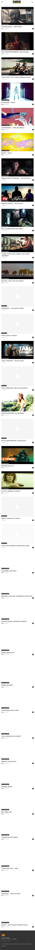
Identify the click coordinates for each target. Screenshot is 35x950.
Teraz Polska (4, 305)
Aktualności (4, 385)
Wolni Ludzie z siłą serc (9, 335)
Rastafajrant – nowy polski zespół (12, 308)
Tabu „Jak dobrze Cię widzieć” (11, 736)
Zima (2, 28)
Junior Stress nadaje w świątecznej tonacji (15, 545)
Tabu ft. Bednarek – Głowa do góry (12, 361)
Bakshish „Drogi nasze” (8, 761)
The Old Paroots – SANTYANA (11, 27)
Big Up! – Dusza (6, 153)
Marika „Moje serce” (8, 652)
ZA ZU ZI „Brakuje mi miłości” (11, 491)
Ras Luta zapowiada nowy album (12, 228)
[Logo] (17, 1)
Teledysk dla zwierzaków (9, 837)
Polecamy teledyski (5, 24)
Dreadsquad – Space (8, 102)
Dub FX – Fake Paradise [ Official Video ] (14, 925)
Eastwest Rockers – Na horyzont (12, 203)
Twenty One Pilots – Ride (9, 868)
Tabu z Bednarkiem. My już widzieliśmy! (14, 388)
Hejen (2, 104)
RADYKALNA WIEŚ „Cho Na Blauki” (12, 413)
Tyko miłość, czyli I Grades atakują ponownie (16, 77)
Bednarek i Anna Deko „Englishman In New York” (17, 596)
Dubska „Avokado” (7, 685)
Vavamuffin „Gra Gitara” (9, 571)
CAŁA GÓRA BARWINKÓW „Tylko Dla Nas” (15, 52)
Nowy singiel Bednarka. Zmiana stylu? (13, 440)
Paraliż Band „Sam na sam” (10, 710)
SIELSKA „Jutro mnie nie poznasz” (12, 281)
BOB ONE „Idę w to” (7, 466)
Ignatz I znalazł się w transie (10, 518)
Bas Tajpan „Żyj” (6, 812)
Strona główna (4, 5)
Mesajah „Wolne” (7, 786)
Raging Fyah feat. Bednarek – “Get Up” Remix (15, 178)
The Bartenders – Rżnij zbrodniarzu (12, 128)
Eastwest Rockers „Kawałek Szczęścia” (14, 621)
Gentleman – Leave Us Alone (10, 893)
